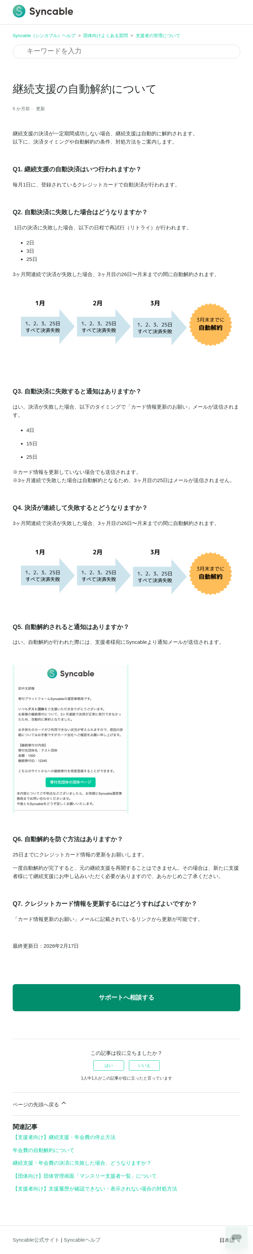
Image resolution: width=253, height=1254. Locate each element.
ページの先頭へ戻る (40, 1103)
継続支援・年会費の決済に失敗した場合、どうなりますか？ (82, 1163)
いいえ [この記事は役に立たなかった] (144, 1065)
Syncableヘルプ (82, 1240)
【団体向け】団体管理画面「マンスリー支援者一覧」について (85, 1176)
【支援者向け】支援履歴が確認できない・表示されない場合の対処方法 (95, 1189)
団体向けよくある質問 (105, 35)
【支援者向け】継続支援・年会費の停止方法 (64, 1137)
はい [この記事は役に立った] (109, 1065)
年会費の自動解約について (43, 1150)
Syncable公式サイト (36, 1240)
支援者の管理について (158, 35)
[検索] (126, 51)
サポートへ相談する (126, 997)
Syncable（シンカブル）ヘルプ (44, 35)
